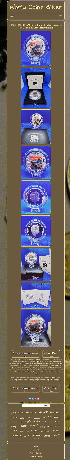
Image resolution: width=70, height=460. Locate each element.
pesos (22, 431)
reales (15, 422)
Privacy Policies (36, 453)
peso (27, 431)
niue (16, 430)
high (57, 422)
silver (43, 411)
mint (29, 417)
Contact (36, 450)
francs (20, 422)
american (16, 435)
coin (56, 434)
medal (22, 418)
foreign (14, 426)
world (47, 417)
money (42, 427)
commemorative (54, 426)
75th (44, 422)
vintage (54, 430)
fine (25, 436)
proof (34, 426)
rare (57, 417)
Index (36, 447)
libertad (47, 436)
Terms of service (36, 456)
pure (47, 431)
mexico (55, 412)
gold (13, 412)
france (50, 422)
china (34, 430)
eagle (28, 421)
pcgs (14, 417)
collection (35, 435)
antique (37, 418)
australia (36, 438)
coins (23, 425)
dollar (36, 421)
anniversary (27, 412)
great (42, 431)
